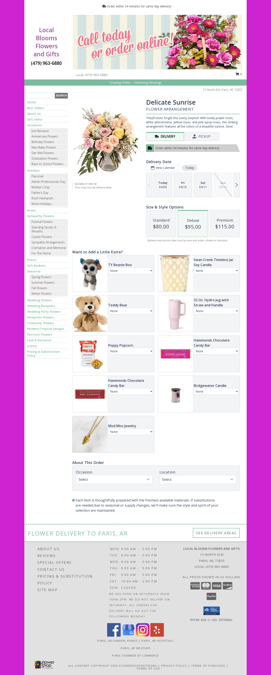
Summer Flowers (43, 283)
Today (189, 168)
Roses (31, 210)
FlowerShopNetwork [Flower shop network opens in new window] (138, 666)
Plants (31, 260)
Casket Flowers (42, 237)
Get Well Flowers (43, 153)
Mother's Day (41, 187)
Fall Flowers (39, 288)
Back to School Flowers (47, 164)
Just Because (40, 131)
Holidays (33, 170)
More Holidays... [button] (42, 204)
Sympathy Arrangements (48, 242)
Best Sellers (35, 108)
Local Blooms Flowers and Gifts (46, 42)
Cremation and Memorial (49, 248)
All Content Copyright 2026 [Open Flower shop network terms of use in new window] (93, 666)
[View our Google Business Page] (128, 635)
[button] (211, 611)
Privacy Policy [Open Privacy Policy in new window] (174, 666)
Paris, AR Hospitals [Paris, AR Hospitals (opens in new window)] (157, 641)
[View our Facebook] (114, 635)
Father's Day (40, 193)
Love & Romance (39, 340)
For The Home (41, 253)
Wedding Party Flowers (44, 312)
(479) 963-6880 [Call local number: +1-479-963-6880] (96, 75)
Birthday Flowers (43, 142)
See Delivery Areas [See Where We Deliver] (216, 533)
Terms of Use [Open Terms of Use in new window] (148, 668)
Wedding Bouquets (41, 306)
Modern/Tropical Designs (45, 329)
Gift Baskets (36, 266)
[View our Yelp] (157, 635)
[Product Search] (39, 95)
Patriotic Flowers (39, 334)
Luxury (32, 346)
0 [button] (238, 74)
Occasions (34, 125)
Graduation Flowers (45, 158)
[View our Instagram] (142, 635)
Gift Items (34, 119)
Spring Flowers (41, 277)
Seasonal (33, 271)
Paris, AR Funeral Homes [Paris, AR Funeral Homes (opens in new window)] (117, 641)
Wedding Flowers (39, 300)
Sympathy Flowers (40, 216)
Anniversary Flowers (45, 136)
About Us (34, 114)
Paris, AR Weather (135, 648)
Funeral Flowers (42, 222)
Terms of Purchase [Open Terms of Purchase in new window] (208, 666)
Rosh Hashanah (42, 198)
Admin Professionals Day (48, 182)
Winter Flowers (41, 294)
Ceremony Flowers (40, 323)
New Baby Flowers (44, 147)
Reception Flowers (40, 317)
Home (31, 102)
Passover (38, 176)
